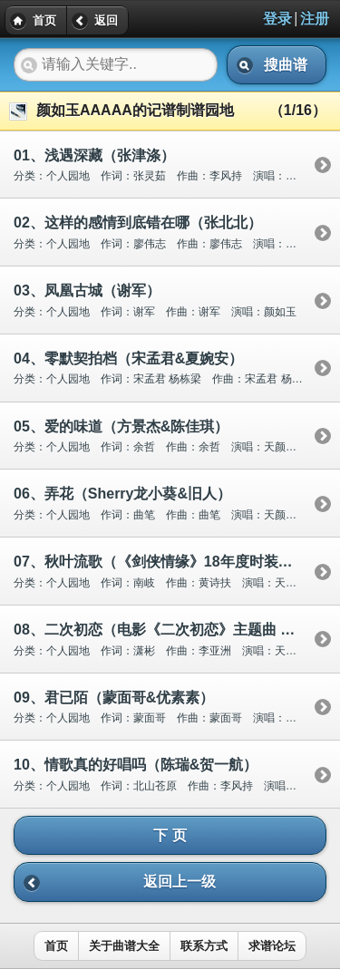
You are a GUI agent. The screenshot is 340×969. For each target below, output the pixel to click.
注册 (314, 18)
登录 (277, 18)
